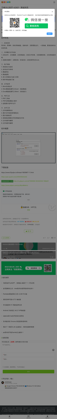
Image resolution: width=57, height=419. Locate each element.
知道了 (49, 33)
